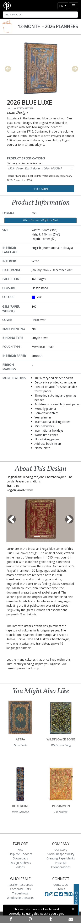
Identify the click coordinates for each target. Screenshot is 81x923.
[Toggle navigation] (73, 6)
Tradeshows (20, 893)
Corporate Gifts (20, 889)
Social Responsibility (60, 854)
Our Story (60, 850)
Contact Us (60, 885)
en (61, 6)
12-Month (48, 26)
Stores (60, 889)
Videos (20, 867)
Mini (34, 168)
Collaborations (61, 867)
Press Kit (61, 863)
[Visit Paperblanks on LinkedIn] (66, 894)
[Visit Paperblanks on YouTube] (56, 894)
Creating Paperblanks (61, 858)
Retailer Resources (20, 885)
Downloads (20, 858)
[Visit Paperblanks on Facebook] (46, 894)
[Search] (40, 14)
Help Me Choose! (20, 854)
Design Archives (20, 863)
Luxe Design (17, 112)
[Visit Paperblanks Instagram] (51, 894)
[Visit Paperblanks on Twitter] (61, 894)
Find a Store (40, 189)
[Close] (73, 909)
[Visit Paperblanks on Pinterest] (71, 894)
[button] (11, 519)
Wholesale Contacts (20, 898)
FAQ (20, 850)
